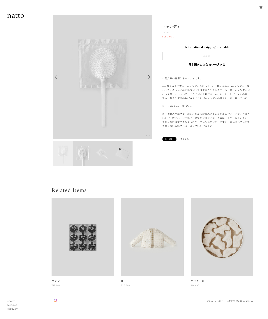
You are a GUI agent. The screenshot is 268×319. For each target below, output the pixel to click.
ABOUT (11, 301)
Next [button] (148, 77)
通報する (184, 139)
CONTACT (12, 309)
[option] (102, 77)
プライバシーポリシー (216, 301)
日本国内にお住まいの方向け (207, 64)
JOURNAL (12, 305)
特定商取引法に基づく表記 (238, 301)
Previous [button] (56, 77)
